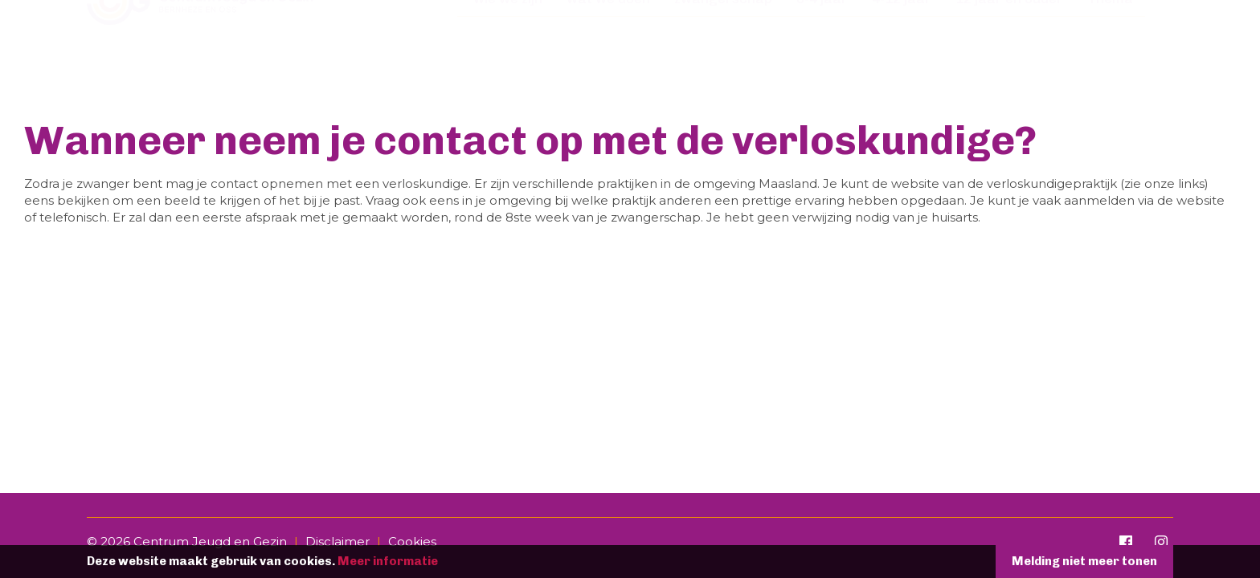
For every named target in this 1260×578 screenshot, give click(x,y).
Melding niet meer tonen (1084, 561)
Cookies (412, 541)
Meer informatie (388, 561)
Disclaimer (337, 541)
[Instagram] (1161, 542)
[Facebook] (1126, 542)
